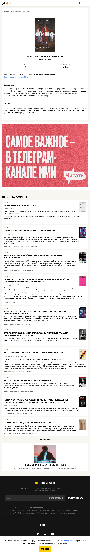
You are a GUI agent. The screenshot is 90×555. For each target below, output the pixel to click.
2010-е (19, 302)
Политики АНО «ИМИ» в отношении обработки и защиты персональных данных (40, 512)
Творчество (30, 246)
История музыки (17, 11)
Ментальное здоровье (12, 433)
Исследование (9, 414)
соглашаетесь (67, 540)
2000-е (12, 302)
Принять (45, 549)
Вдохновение (26, 270)
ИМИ (14, 356)
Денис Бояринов (14, 405)
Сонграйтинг (18, 246)
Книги (28, 11)
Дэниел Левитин (9, 208)
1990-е (6, 302)
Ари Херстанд (21, 356)
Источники (18, 222)
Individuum (7, 356)
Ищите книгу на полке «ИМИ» (16, 76)
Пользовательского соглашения (64, 510)
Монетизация (9, 371)
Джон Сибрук (8, 234)
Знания (6, 11)
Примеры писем (75, 498)
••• (32, 11)
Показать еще (45, 439)
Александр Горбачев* (11, 284)
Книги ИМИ (7, 222)
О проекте (45, 525)
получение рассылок (36, 507)
